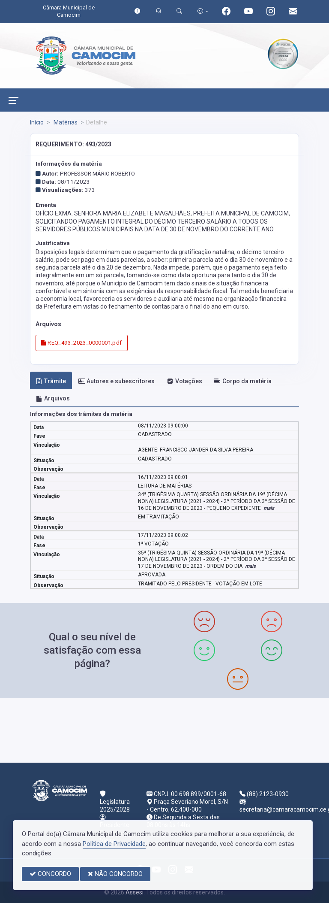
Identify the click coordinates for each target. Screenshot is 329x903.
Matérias (65, 122)
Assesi (135, 892)
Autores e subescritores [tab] (116, 381)
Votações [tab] (184, 381)
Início (37, 122)
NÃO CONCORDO (115, 874)
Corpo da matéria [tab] (243, 381)
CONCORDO (50, 874)
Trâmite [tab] (51, 381)
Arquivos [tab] (53, 398)
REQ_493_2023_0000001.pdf (81, 342)
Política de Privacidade (114, 844)
